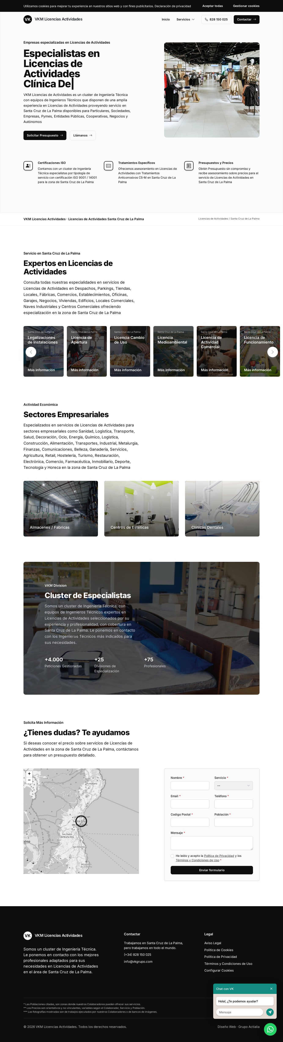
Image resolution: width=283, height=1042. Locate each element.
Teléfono (221, 796)
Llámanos (82, 135)
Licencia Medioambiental (172, 339)
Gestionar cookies (246, 6)
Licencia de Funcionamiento (258, 339)
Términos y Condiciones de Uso (197, 860)
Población (222, 814)
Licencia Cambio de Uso (129, 339)
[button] (272, 352)
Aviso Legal (212, 943)
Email (176, 796)
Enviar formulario (212, 870)
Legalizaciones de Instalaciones (43, 339)
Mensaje (178, 832)
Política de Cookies (218, 950)
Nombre (177, 777)
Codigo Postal (182, 814)
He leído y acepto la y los (208, 858)
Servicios (186, 19)
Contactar (246, 19)
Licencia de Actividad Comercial (211, 342)
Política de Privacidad (219, 855)
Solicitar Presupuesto (45, 135)
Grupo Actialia (249, 1027)
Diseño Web (227, 1027)
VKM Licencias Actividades (52, 19)
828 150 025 (216, 19)
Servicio (221, 777)
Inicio (166, 19)
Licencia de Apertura (81, 339)
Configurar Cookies (219, 970)
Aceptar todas (212, 6)
